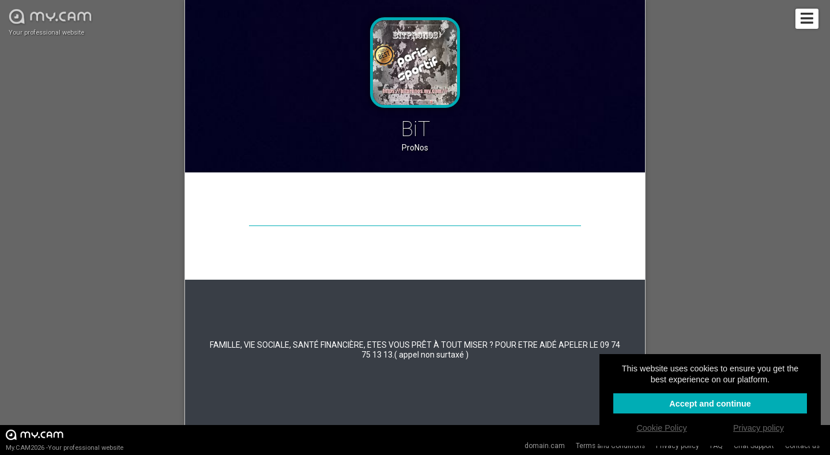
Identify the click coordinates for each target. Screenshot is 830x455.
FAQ (716, 446)
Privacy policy (677, 446)
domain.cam (545, 446)
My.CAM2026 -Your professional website (64, 440)
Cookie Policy (661, 428)
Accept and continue (710, 403)
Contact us (802, 446)
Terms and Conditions (610, 446)
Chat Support (754, 446)
